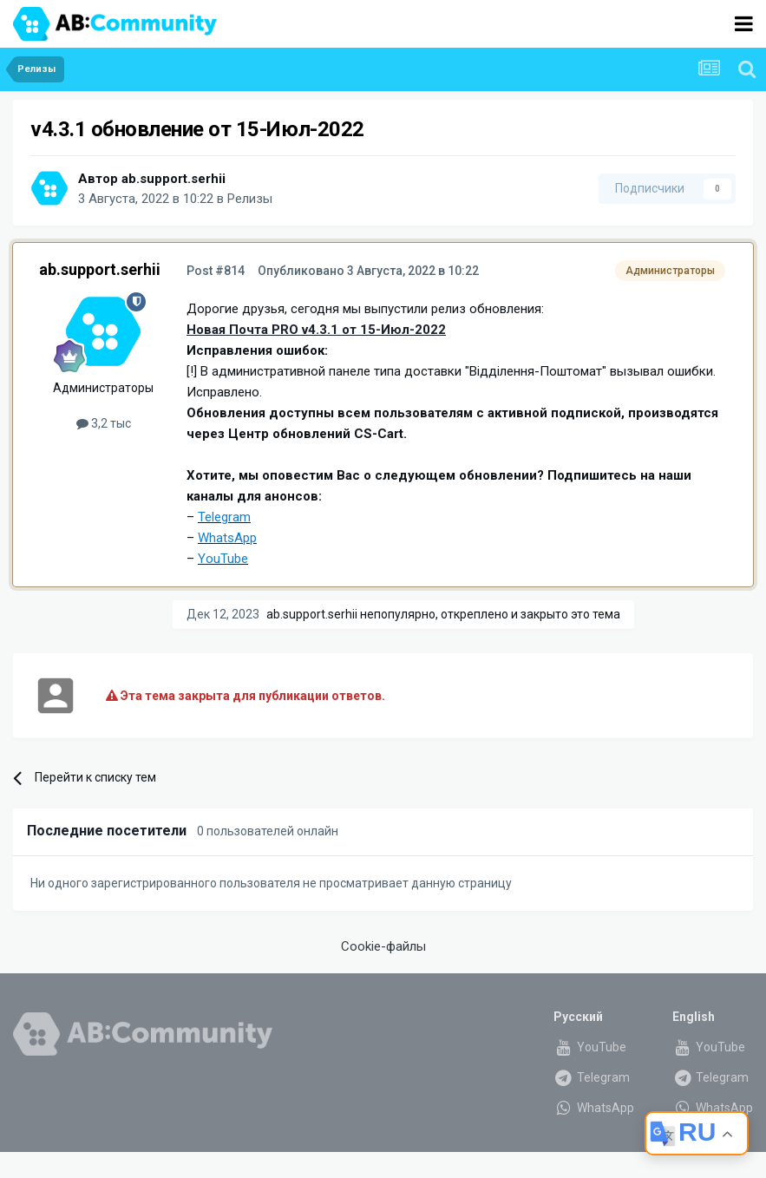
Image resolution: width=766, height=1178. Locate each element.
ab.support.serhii (173, 179)
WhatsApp (593, 1108)
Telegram (591, 1077)
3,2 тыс (103, 423)
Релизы (249, 198)
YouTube (589, 1047)
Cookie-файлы (383, 946)
